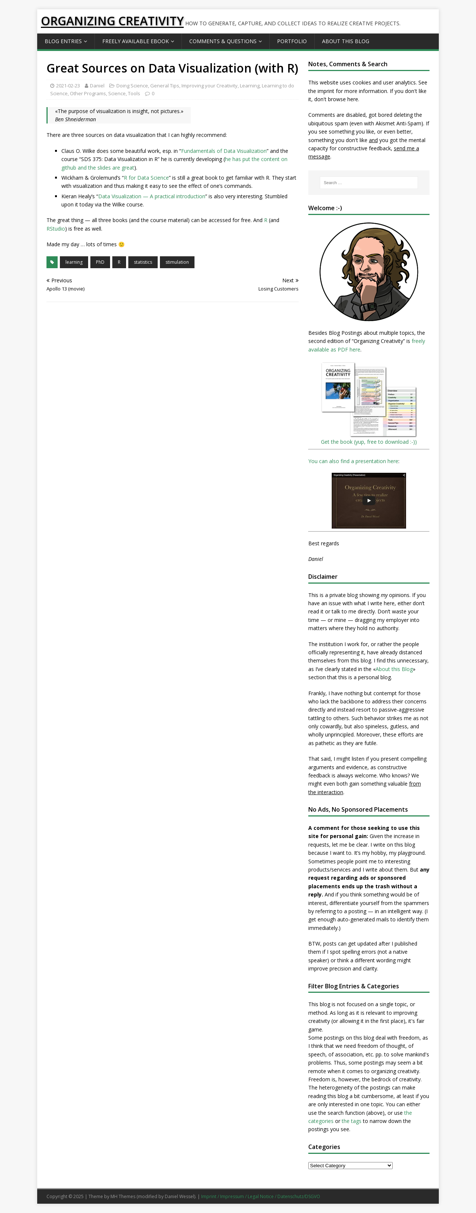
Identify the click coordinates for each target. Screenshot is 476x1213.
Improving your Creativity (209, 85)
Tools (134, 93)
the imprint (321, 90)
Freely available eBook (135, 41)
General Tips (164, 85)
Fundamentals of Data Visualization (224, 150)
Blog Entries (63, 41)
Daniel (97, 85)
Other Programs (88, 93)
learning (74, 262)
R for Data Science (146, 177)
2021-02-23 (68, 85)
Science (117, 93)
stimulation (177, 262)
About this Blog (345, 41)
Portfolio (292, 41)
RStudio (55, 228)
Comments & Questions (223, 41)
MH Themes (122, 1196)
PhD (100, 262)
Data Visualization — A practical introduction (151, 196)
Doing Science (132, 85)
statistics (143, 262)
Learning (250, 85)
